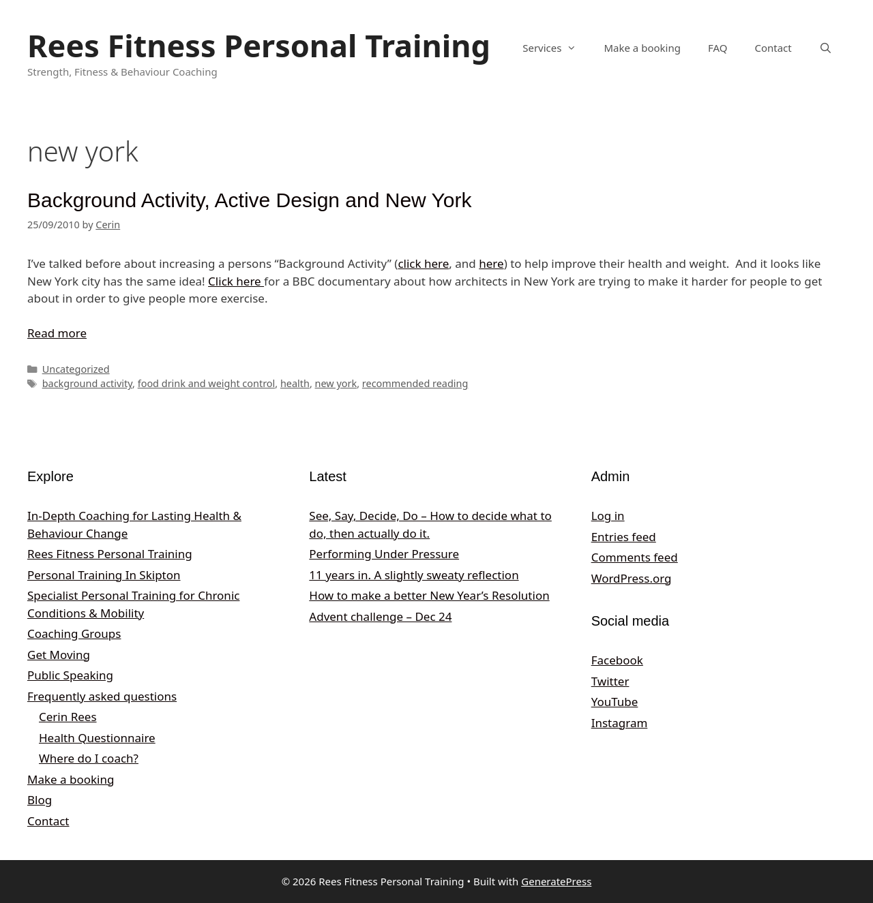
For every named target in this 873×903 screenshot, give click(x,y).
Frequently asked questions (102, 696)
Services (556, 47)
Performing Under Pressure (384, 554)
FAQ (718, 48)
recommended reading (415, 383)
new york (336, 383)
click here (423, 263)
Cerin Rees (68, 716)
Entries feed (623, 537)
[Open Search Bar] (825, 47)
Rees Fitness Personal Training (258, 45)
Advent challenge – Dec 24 (380, 616)
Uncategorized (76, 369)
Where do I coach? (88, 758)
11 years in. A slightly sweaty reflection (413, 575)
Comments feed (634, 557)
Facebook (617, 660)
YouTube (614, 701)
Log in (608, 515)
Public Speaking (70, 675)
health (295, 383)
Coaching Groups (74, 633)
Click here (236, 281)
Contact (772, 48)
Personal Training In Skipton (104, 575)
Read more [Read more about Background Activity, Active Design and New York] (57, 333)
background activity (87, 383)
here (491, 263)
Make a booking (642, 48)
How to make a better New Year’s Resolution (429, 595)
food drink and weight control (207, 383)
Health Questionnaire (97, 738)
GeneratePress (556, 881)
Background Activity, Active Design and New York (249, 200)
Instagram (619, 723)
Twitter (610, 681)
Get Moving (58, 654)
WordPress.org (631, 578)
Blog (39, 800)
